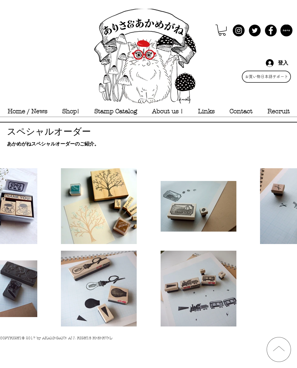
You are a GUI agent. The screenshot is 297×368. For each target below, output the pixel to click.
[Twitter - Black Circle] (255, 30)
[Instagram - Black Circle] (239, 30)
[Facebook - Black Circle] (271, 30)
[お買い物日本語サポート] (266, 77)
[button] (222, 30)
